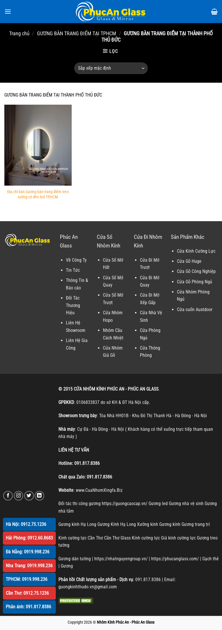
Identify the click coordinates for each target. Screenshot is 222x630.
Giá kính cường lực (178, 538)
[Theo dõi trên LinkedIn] (39, 495)
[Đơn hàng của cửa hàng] (110, 68)
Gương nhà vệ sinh (186, 503)
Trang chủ (19, 33)
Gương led (158, 503)
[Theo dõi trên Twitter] (29, 495)
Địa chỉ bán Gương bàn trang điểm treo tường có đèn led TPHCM (38, 194)
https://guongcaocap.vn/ (124, 503)
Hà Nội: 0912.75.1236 (26, 524)
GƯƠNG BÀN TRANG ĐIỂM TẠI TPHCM (76, 33)
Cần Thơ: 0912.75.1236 (27, 593)
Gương (67, 566)
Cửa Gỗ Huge (189, 261)
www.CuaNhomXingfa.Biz (99, 490)
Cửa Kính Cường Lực (196, 251)
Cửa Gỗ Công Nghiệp (196, 271)
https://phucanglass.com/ (175, 558)
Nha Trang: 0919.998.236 (29, 565)
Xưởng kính (147, 524)
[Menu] (7, 11)
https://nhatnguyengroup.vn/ (121, 558)
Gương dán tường (74, 558)
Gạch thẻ (210, 558)
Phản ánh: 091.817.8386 (28, 606)
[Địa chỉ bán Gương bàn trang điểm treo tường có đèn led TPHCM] (38, 145)
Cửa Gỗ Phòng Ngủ (194, 281)
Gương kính (169, 524)
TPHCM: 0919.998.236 (26, 579)
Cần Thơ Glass (117, 538)
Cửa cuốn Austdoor (194, 309)
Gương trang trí (196, 524)
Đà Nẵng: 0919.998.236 (27, 552)
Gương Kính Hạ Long (116, 524)
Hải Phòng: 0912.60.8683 (29, 538)
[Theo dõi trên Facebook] (8, 495)
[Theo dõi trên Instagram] (18, 495)
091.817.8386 (87, 463)
